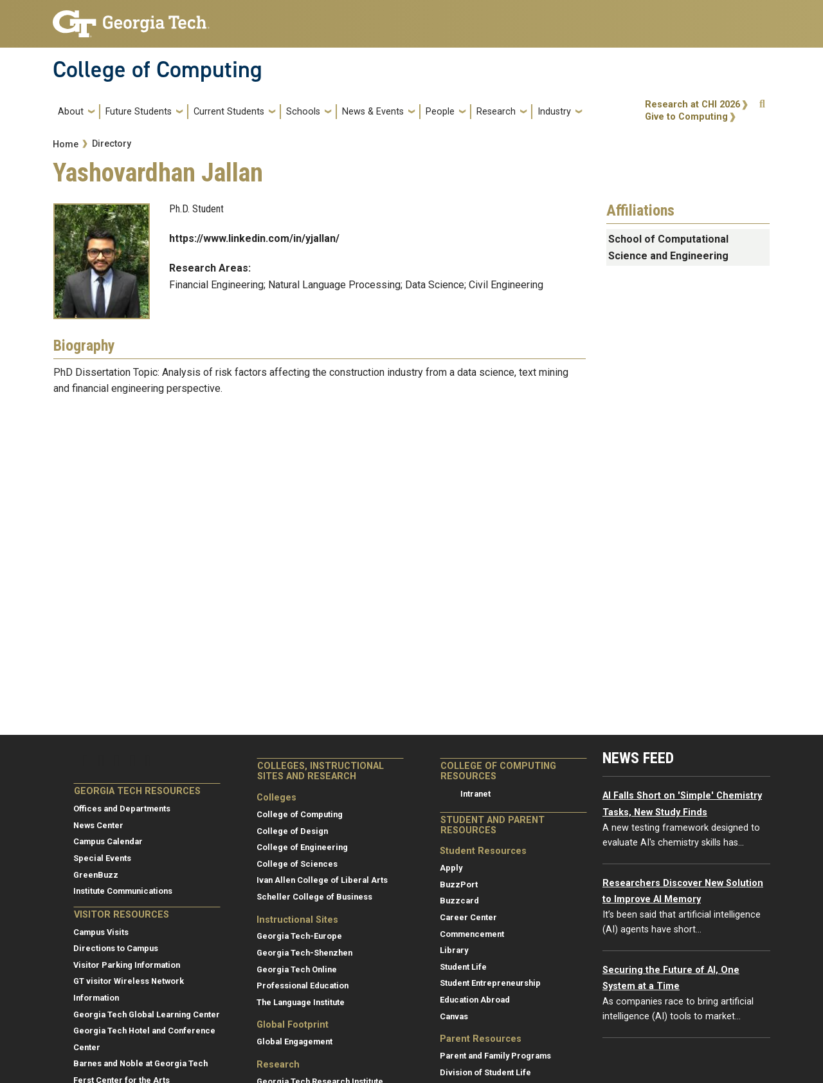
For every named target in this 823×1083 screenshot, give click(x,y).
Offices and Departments (121, 808)
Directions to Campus (115, 948)
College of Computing (157, 69)
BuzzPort (459, 884)
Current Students (229, 111)
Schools (303, 111)
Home (65, 144)
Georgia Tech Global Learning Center (146, 1014)
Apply (451, 868)
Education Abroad (475, 999)
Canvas (454, 1016)
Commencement (472, 934)
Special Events (102, 858)
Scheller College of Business (314, 897)
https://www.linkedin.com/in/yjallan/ (254, 238)
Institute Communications (122, 891)
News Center (98, 825)
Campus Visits (101, 932)
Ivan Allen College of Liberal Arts (322, 880)
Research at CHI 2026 (692, 104)
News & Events (373, 111)
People (440, 111)
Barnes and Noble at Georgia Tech (140, 1063)
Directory (111, 143)
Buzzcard (459, 900)
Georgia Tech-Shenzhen (304, 953)
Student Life (463, 967)
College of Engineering (302, 847)
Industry (554, 111)
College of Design (292, 831)
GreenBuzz (95, 875)
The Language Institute (301, 1002)
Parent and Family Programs (495, 1055)
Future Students (138, 111)
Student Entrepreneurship (490, 983)
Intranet (475, 794)
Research (496, 111)
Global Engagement (294, 1041)
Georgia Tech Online (297, 969)
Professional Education (302, 985)
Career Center (468, 917)
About (71, 111)
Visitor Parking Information (126, 965)
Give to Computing (686, 116)
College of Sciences (297, 864)
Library (454, 950)
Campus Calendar (108, 841)
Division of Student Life (485, 1072)
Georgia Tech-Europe (299, 936)
